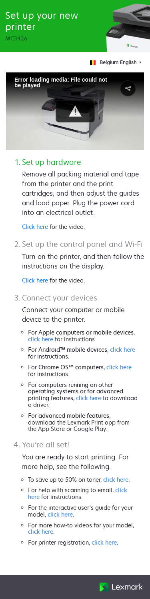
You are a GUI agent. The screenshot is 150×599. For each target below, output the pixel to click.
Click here (35, 226)
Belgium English (112, 62)
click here (40, 339)
